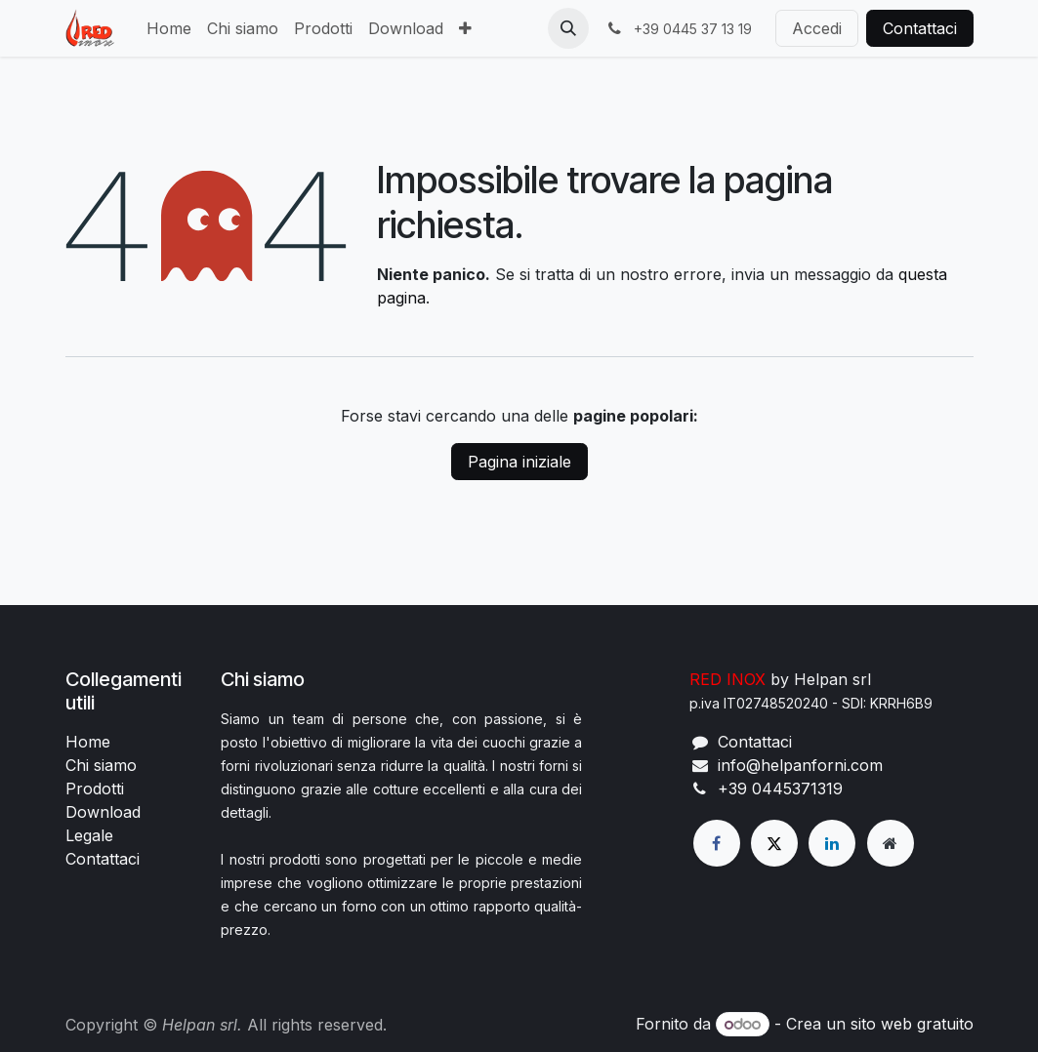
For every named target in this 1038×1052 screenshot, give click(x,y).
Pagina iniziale (519, 461)
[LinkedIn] (832, 843)
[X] (774, 843)
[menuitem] (169, 28)
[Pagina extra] (890, 843)
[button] (568, 28)
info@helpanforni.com (800, 765)
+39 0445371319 (780, 788)
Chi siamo (101, 765)
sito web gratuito (912, 1023)
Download (103, 812)
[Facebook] (716, 843)
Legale (89, 835)
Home (87, 741)
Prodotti (94, 788)
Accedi (817, 28)
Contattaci (920, 28)
